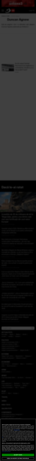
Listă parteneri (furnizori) (6, 451)
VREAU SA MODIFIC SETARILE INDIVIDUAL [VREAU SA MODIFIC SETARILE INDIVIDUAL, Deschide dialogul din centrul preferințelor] (18, 458)
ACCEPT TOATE (18, 455)
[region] (18, 440)
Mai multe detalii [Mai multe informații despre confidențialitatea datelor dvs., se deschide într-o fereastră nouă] (17, 429)
